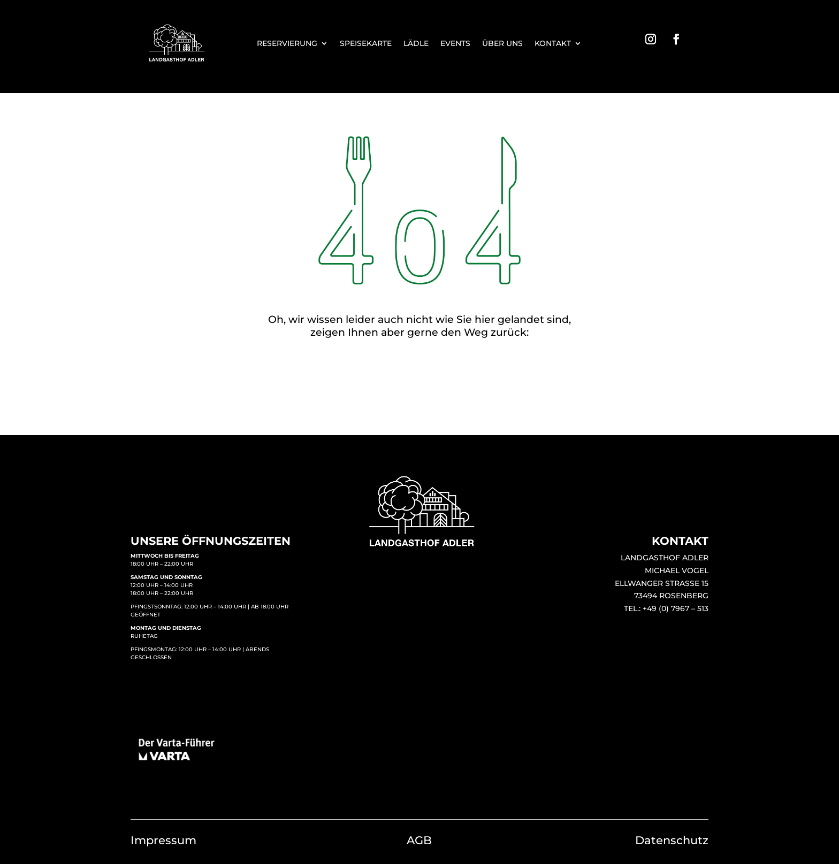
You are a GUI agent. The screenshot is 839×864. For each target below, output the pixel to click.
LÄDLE (416, 44)
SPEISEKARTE (366, 44)
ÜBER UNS (502, 44)
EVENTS (455, 44)
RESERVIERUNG (287, 44)
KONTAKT (553, 44)
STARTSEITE (419, 379)
